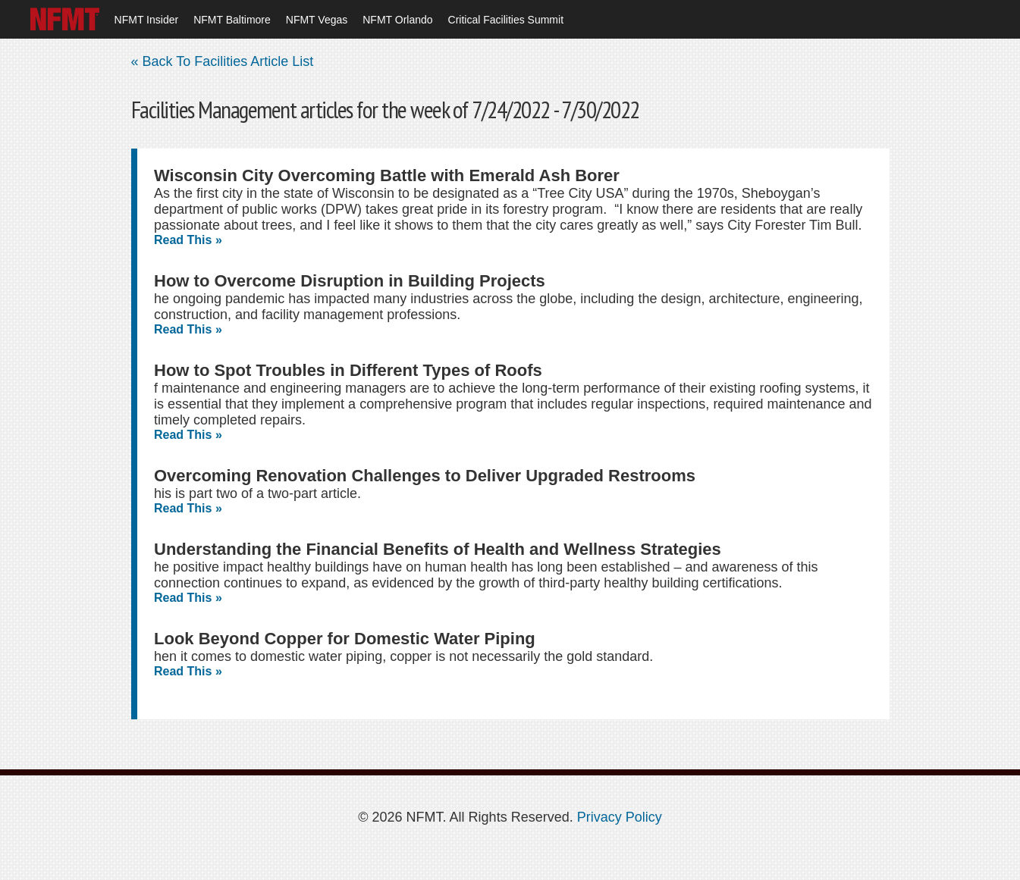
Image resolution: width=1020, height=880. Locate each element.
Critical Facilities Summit (505, 20)
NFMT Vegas (316, 20)
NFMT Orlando (397, 20)
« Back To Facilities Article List (222, 61)
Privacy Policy (619, 817)
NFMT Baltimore (232, 20)
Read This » (188, 239)
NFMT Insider (147, 20)
